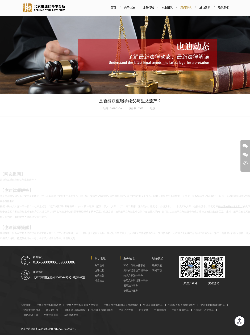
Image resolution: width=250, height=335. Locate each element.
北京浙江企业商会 (204, 310)
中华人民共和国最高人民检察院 (121, 305)
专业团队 (146, 7)
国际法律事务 (130, 285)
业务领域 (127, 7)
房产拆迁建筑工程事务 (135, 270)
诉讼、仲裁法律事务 (134, 265)
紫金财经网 (52, 310)
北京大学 (143, 310)
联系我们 (203, 7)
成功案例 (184, 7)
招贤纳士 (99, 280)
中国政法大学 (126, 310)
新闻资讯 (165, 7)
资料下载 (157, 270)
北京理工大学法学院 (102, 310)
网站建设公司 (30, 315)
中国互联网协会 (180, 310)
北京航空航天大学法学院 (181, 305)
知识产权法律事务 (133, 275)
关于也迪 (109, 7)
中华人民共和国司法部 (49, 305)
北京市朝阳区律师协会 (213, 305)
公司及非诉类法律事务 (135, 280)
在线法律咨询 (51, 315)
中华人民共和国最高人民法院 (82, 305)
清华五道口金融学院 (75, 310)
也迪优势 (99, 270)
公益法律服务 (130, 290)
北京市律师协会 (31, 310)
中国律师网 (160, 310)
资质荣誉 (99, 275)
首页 (93, 7)
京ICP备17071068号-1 (65, 329)
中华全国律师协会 (153, 305)
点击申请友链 (71, 315)
